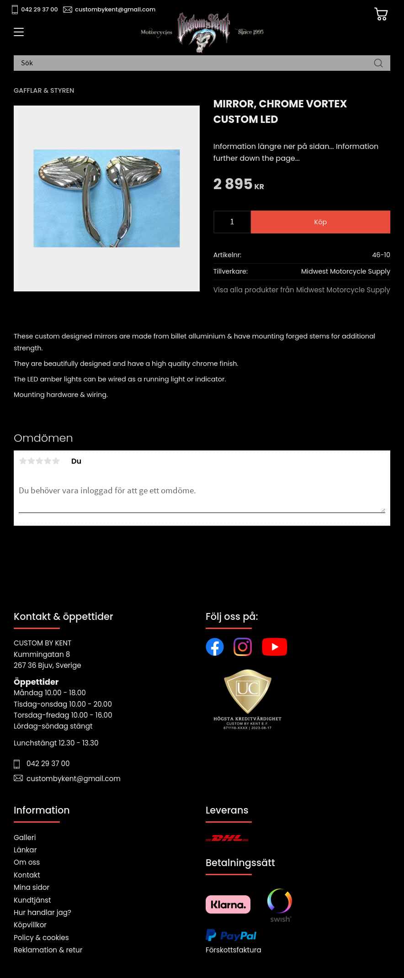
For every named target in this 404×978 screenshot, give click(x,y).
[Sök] (378, 63)
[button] (17, 35)
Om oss (27, 862)
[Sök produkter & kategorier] (197, 63)
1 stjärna (23, 461)
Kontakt (27, 875)
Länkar (25, 850)
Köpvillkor (30, 925)
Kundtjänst (32, 900)
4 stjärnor (47, 461)
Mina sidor (31, 887)
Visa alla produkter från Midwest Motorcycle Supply (301, 290)
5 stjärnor (56, 461)
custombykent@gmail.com (115, 9)
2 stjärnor (31, 461)
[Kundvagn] (381, 14)
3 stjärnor (39, 461)
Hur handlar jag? (42, 912)
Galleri (25, 837)
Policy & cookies (41, 937)
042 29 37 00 (39, 9)
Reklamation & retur (48, 950)
